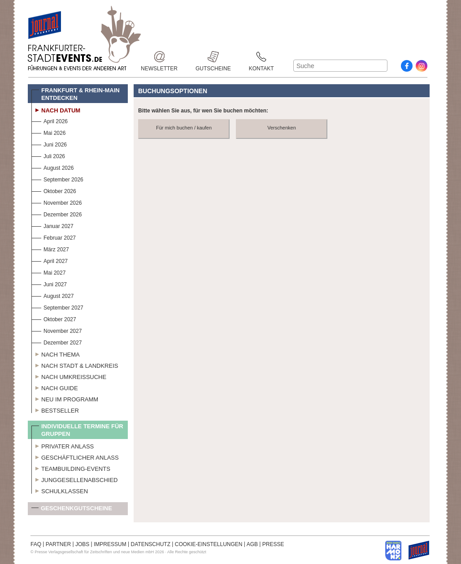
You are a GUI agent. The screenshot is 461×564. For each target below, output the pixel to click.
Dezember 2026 (56, 213)
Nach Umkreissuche (68, 375)
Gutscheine (213, 56)
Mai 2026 (48, 132)
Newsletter (159, 56)
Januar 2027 (52, 225)
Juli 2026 (48, 155)
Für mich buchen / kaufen (184, 127)
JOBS (82, 544)
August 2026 (52, 167)
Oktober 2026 (53, 190)
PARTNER (58, 544)
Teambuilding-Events (70, 467)
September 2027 (57, 306)
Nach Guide (54, 387)
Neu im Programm (64, 398)
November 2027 (56, 330)
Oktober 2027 (53, 318)
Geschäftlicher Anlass (75, 456)
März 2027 (50, 248)
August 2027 (52, 295)
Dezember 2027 (56, 341)
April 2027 (49, 260)
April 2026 (49, 120)
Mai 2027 (48, 271)
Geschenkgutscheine (71, 510)
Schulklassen (59, 490)
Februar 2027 (53, 236)
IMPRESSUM (110, 544)
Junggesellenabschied (74, 478)
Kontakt (261, 56)
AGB (252, 544)
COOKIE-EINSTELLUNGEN (209, 544)
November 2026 (56, 202)
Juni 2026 (49, 143)
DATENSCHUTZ (150, 544)
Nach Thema (55, 353)
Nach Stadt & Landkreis (74, 364)
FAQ (35, 544)
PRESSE (273, 544)
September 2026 (57, 178)
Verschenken (281, 127)
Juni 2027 (49, 283)
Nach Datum (55, 109)
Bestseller (55, 409)
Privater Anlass (62, 445)
